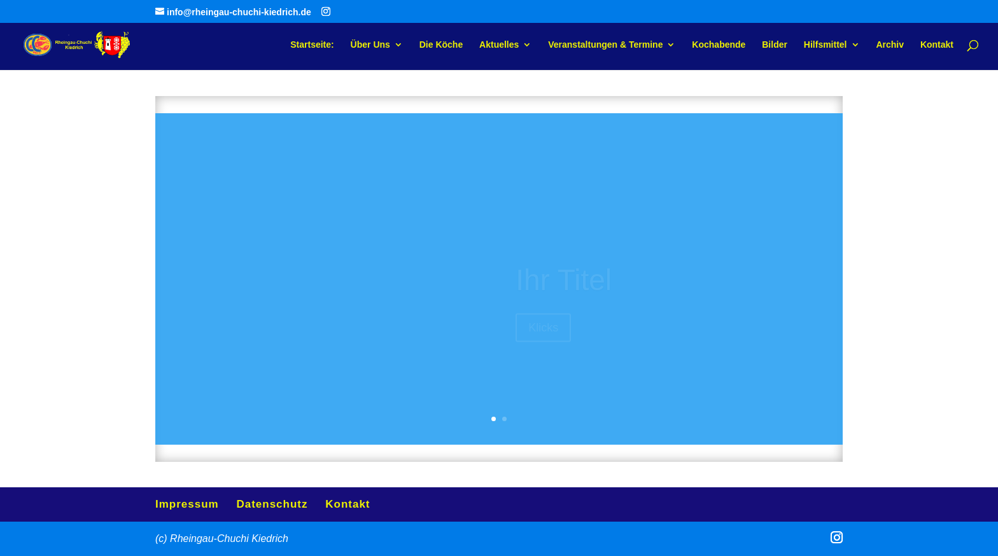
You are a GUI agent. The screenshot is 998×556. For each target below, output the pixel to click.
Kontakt (936, 45)
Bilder (774, 45)
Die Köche (441, 45)
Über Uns (370, 45)
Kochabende (718, 45)
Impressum (187, 504)
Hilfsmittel (825, 45)
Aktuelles (499, 45)
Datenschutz (271, 504)
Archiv (890, 45)
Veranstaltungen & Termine (605, 45)
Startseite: (312, 45)
